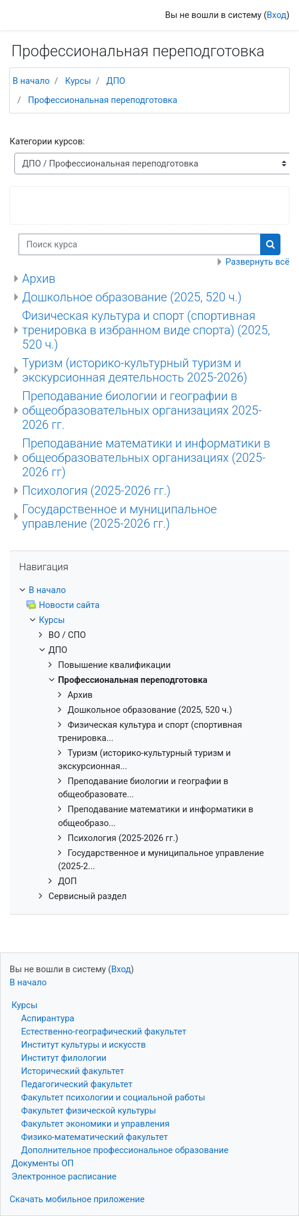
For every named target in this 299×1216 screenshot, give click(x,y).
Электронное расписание (64, 1176)
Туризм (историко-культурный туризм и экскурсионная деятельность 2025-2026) (135, 370)
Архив (39, 278)
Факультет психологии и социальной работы (113, 1097)
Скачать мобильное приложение (77, 1199)
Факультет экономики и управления (95, 1123)
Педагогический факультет (76, 1084)
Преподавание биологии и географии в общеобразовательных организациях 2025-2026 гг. (142, 410)
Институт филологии (63, 1057)
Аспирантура (47, 1018)
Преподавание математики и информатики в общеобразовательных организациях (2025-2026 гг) (146, 457)
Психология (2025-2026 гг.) (96, 490)
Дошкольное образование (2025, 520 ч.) (132, 297)
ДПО (116, 80)
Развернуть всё (257, 261)
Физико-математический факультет (94, 1137)
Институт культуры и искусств (83, 1044)
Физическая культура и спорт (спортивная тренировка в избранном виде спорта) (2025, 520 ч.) (146, 330)
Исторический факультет (72, 1071)
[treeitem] (149, 590)
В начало (31, 80)
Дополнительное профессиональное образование (124, 1150)
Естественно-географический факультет (103, 1031)
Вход (276, 15)
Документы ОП (42, 1163)
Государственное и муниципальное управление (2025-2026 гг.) (119, 516)
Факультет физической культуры (88, 1110)
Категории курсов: (47, 141)
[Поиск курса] (140, 244)
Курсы (78, 80)
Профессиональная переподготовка (103, 100)
